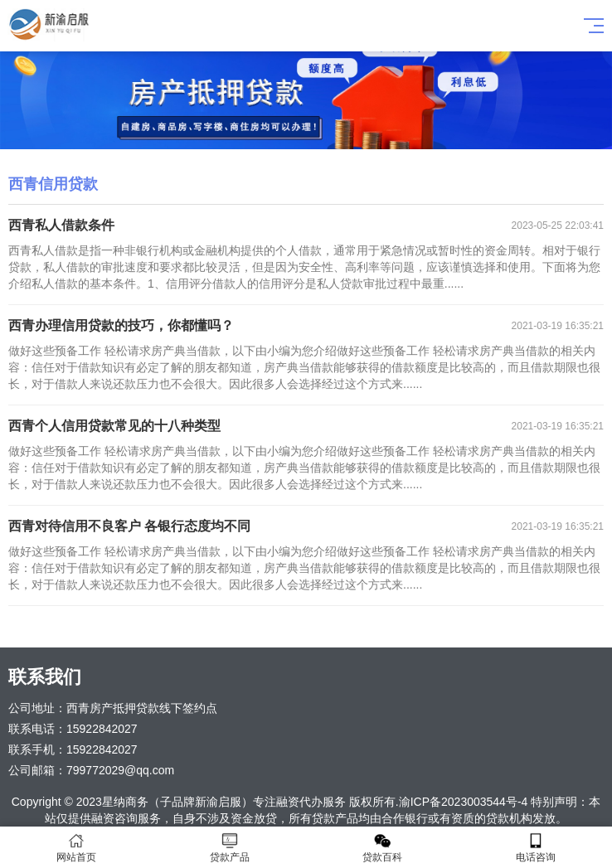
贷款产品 (230, 847)
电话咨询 (536, 847)
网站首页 (76, 847)
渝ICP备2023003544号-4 (463, 801)
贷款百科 (382, 847)
